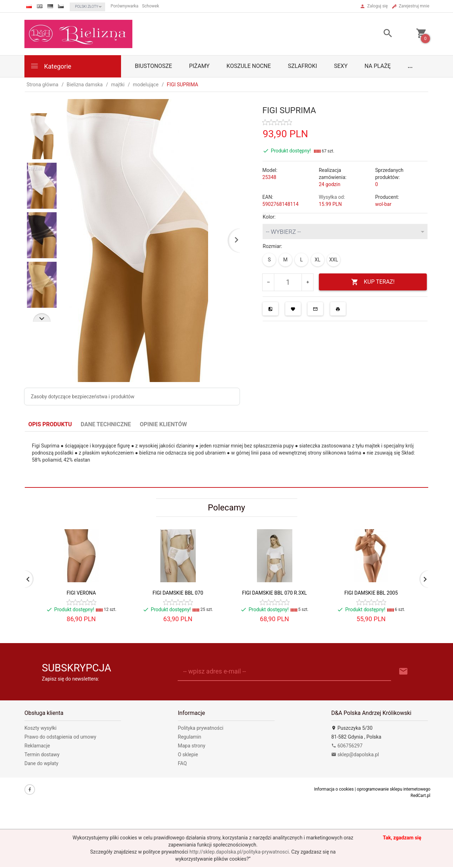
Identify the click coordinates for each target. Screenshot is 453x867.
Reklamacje (37, 745)
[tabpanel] (226, 460)
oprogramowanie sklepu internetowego (393, 789)
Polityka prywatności (201, 728)
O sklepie (188, 754)
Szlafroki (302, 66)
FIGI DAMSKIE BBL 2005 (371, 593)
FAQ (182, 763)
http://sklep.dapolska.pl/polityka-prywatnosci (238, 852)
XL (317, 259)
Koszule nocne (248, 66)
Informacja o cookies (334, 789)
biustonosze (153, 66)
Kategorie (50, 66)
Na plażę (378, 66)
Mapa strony (192, 745)
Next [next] (42, 317)
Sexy (341, 66)
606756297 (346, 745)
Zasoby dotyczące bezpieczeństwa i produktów (82, 396)
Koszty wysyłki (40, 728)
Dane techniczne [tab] (106, 424)
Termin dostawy (41, 754)
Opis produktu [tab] (50, 424)
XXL (333, 259)
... (410, 66)
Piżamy (199, 66)
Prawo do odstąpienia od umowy (60, 737)
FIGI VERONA (81, 593)
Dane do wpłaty (41, 763)
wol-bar (383, 204)
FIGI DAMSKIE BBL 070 (178, 593)
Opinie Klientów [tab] (163, 424)
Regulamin (189, 737)
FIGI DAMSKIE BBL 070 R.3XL (274, 593)
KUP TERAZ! (373, 282)
